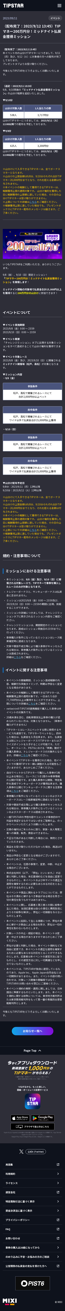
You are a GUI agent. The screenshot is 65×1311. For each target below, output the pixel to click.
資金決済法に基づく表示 (19, 1210)
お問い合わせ (13, 1238)
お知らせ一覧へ (32, 1031)
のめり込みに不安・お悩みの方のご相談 (27, 1256)
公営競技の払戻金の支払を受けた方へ (26, 1266)
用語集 (9, 1164)
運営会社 (10, 1192)
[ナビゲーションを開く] (59, 5)
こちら (33, 202)
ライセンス (12, 1183)
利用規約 (10, 1173)
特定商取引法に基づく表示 (20, 1201)
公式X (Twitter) (36, 1151)
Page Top (30, 1050)
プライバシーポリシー (18, 1220)
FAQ (8, 1229)
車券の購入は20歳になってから (23, 1247)
